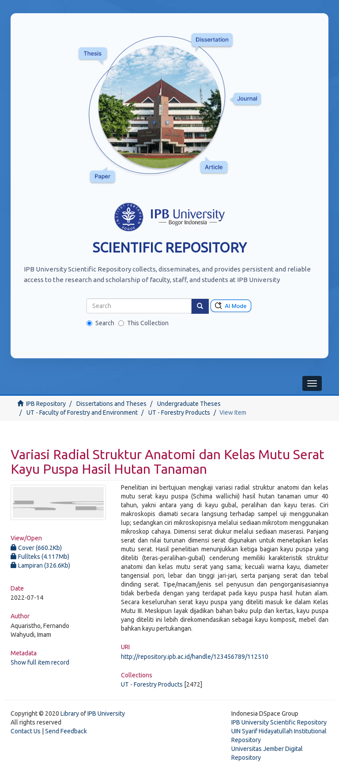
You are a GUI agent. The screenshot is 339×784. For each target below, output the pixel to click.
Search (100, 323)
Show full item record (40, 662)
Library (69, 713)
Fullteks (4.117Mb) (40, 556)
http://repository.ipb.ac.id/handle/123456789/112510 (194, 656)
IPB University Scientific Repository (279, 722)
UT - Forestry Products (179, 412)
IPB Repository (46, 403)
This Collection (143, 323)
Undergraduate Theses (189, 403)
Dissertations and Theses (111, 403)
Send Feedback (66, 731)
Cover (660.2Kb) (36, 547)
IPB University (106, 713)
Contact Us (26, 731)
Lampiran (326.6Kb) (40, 565)
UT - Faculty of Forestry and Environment (82, 412)
